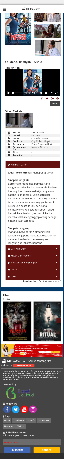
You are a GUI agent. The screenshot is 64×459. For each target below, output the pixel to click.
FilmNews (8, 426)
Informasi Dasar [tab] (17, 164)
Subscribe (17, 450)
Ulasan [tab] (12, 269)
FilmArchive (44, 420)
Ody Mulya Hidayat (40, 141)
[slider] (17, 92)
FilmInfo (31, 420)
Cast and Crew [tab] (17, 248)
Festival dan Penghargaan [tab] (22, 262)
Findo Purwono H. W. (41, 144)
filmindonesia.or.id (49, 281)
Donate (46, 450)
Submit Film (24, 365)
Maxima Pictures (39, 147)
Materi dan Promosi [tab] (19, 255)
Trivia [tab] (12, 276)
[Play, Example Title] (8, 92)
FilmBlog (20, 426)
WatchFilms (19, 420)
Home (7, 420)
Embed (54, 103)
